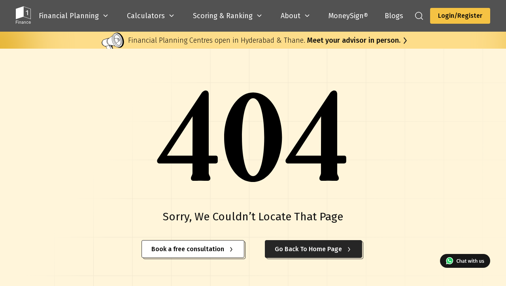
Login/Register (460, 15)
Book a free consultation (192, 249)
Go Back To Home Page (313, 249)
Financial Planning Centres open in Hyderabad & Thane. (264, 40)
